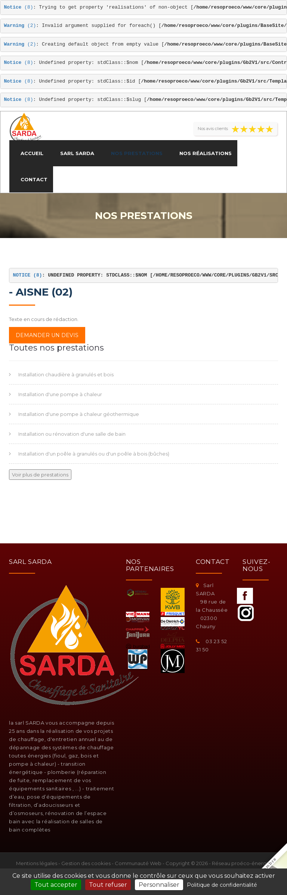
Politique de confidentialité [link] (222, 885)
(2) (20, 25)
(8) (18, 7)
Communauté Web (138, 863)
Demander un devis (47, 335)
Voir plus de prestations (40, 475)
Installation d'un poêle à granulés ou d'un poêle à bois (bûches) (93, 454)
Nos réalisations (205, 153)
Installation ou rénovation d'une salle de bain (72, 434)
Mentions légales (36, 863)
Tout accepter (55, 884)
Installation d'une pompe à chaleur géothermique (78, 414)
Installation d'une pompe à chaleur (60, 394)
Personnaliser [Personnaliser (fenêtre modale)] (159, 884)
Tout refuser (108, 884)
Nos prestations (137, 153)
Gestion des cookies (86, 863)
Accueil (32, 153)
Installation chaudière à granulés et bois (66, 374)
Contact (34, 179)
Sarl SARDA (77, 153)
